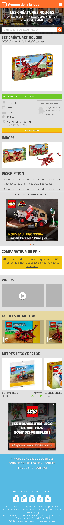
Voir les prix (32, 130)
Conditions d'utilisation (25, 463)
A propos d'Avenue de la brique (32, 459)
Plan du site (25, 468)
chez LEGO (19, 122)
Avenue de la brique (20, 4)
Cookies (50, 463)
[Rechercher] (59, 29)
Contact (41, 468)
